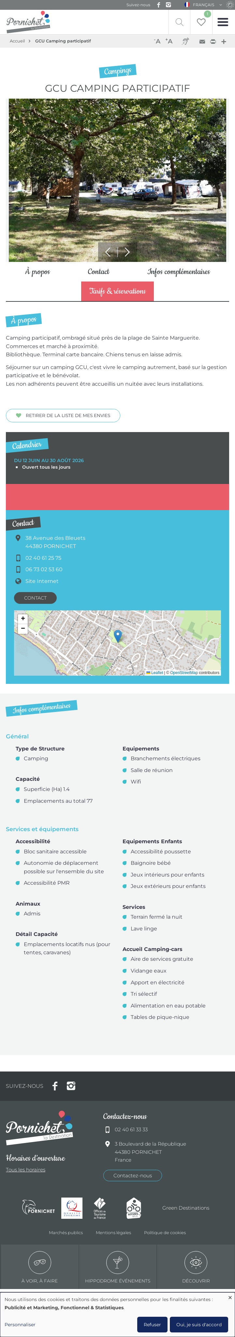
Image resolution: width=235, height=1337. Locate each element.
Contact (98, 272)
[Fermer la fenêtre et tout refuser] (230, 1296)
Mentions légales (113, 1232)
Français (203, 4)
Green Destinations (185, 1208)
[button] (118, 637)
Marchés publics (66, 1232)
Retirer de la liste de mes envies (68, 416)
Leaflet (154, 673)
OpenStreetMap (184, 673)
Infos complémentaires (178, 272)
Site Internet (42, 582)
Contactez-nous (132, 1176)
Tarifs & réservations (117, 292)
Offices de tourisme (107, 1208)
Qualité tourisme (74, 1208)
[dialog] (117, 1314)
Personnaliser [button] (20, 1325)
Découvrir (196, 1268)
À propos (37, 272)
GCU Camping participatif (63, 41)
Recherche (174, 22)
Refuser (152, 1325)
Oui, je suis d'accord (199, 1325)
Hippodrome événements (117, 1268)
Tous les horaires (25, 1170)
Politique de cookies (165, 1232)
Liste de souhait (205, 14)
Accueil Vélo (139, 1208)
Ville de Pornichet (38, 1208)
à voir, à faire (40, 1268)
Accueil (17, 41)
